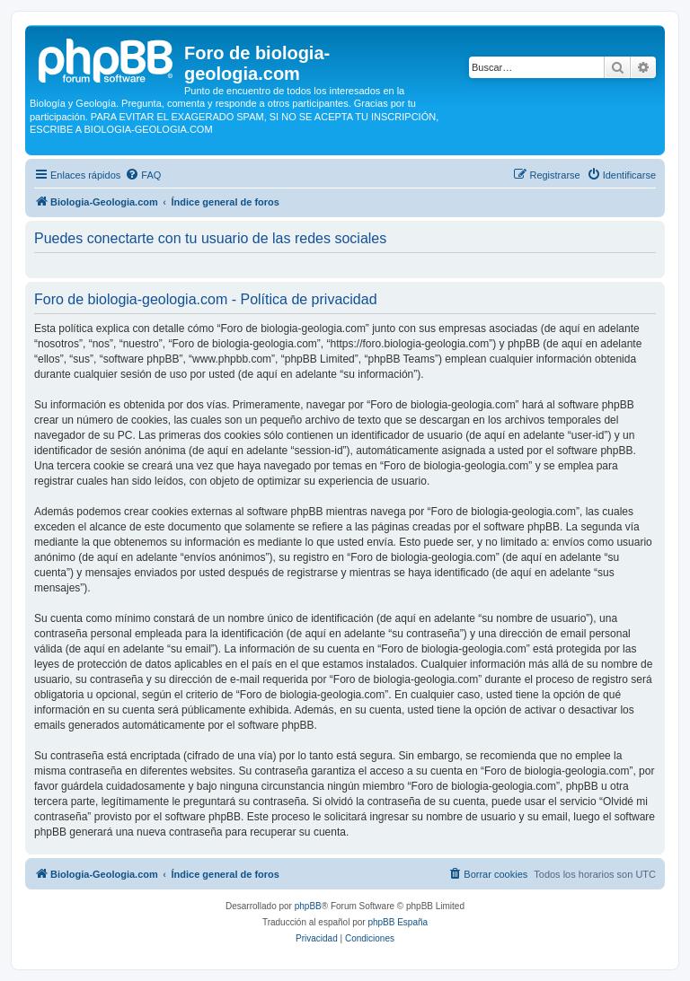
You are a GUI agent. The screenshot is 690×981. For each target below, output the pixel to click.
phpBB (308, 906)
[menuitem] (143, 175)
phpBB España (397, 922)
